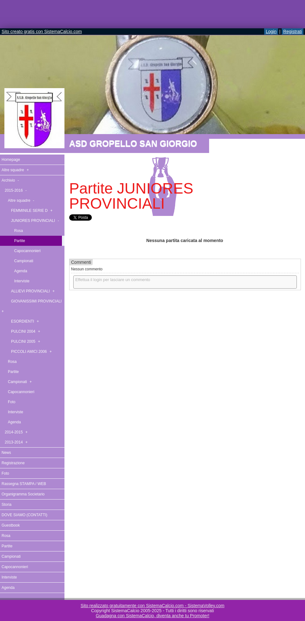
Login (271, 31)
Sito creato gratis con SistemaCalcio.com (42, 31)
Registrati (292, 31)
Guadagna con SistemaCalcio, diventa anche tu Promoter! (152, 615)
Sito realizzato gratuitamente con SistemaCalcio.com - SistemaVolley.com (152, 605)
